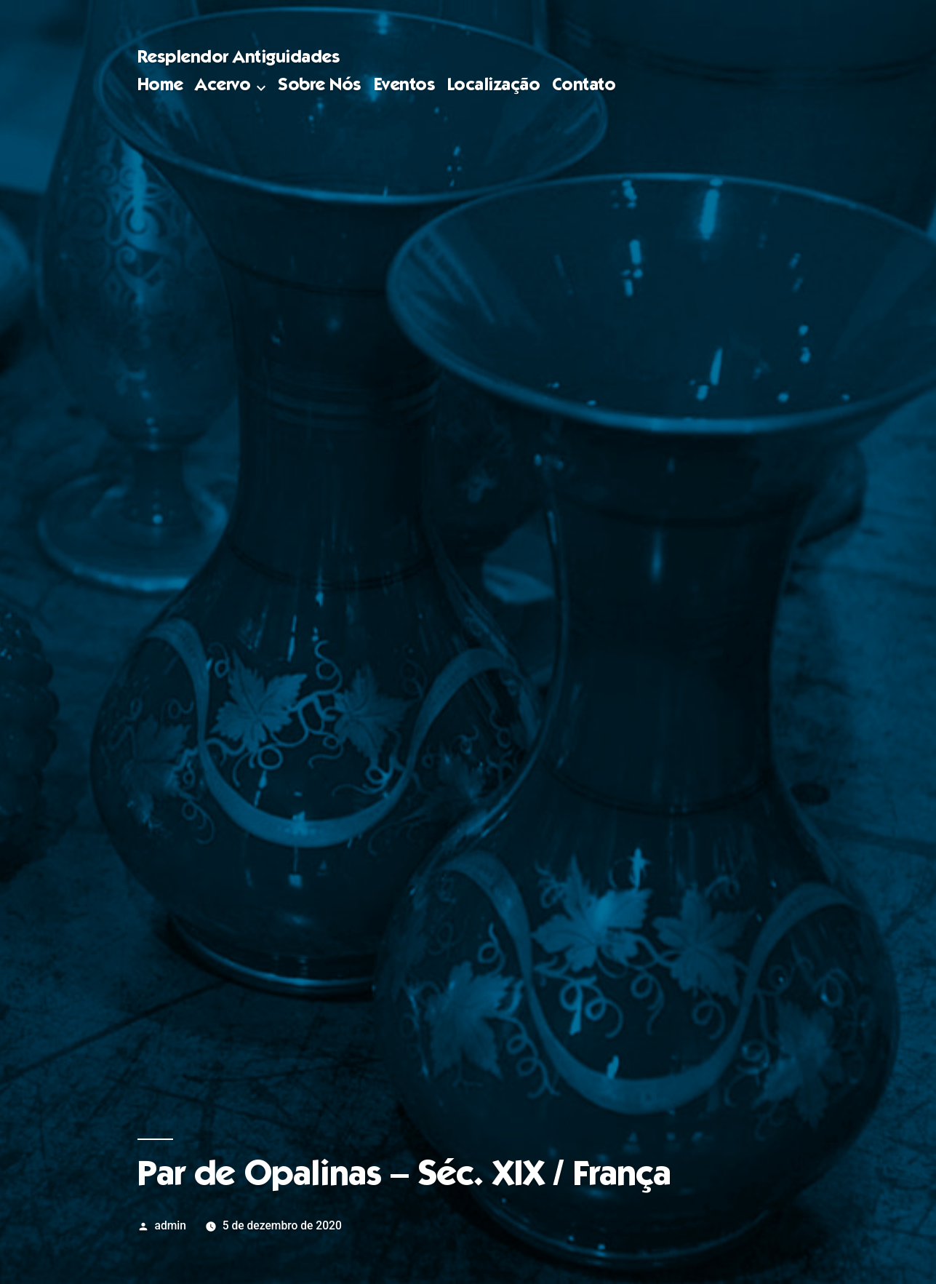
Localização (493, 86)
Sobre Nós (319, 86)
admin (171, 1225)
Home (160, 86)
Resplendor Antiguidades (238, 58)
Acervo (222, 86)
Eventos (405, 86)
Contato (584, 86)
